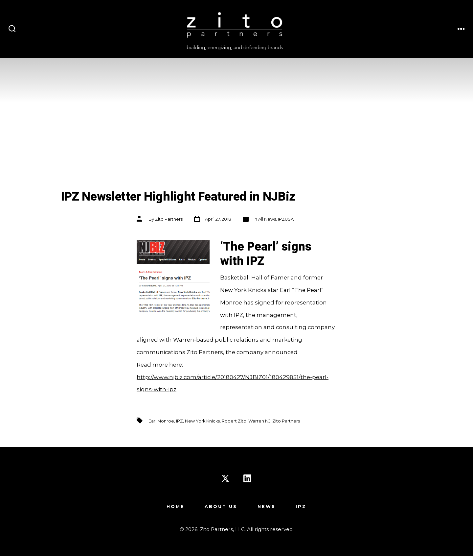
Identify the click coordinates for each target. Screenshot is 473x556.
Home (176, 506)
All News (267, 219)
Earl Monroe (161, 421)
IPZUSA (286, 219)
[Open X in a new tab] (225, 478)
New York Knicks (202, 421)
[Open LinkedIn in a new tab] (247, 478)
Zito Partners (169, 219)
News (267, 506)
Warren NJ (259, 421)
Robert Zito (234, 421)
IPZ (179, 421)
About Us (221, 506)
